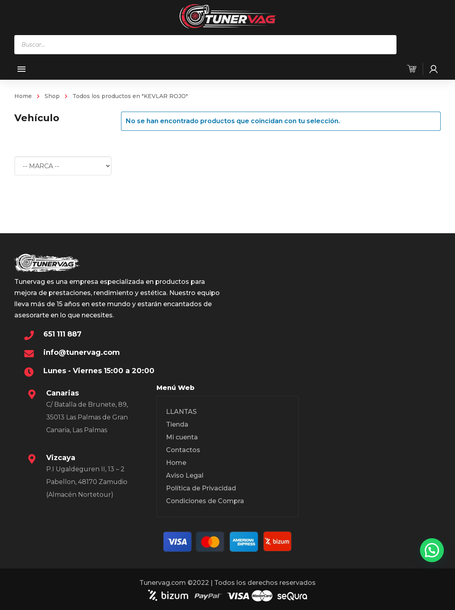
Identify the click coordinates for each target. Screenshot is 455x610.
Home (23, 96)
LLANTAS (181, 411)
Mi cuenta (182, 437)
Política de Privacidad (201, 488)
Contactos (183, 450)
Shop (52, 96)
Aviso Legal (184, 475)
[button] (432, 550)
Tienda (177, 424)
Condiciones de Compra (205, 501)
